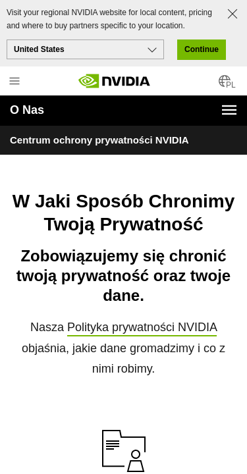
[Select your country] (85, 49)
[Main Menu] (14, 82)
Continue (201, 49)
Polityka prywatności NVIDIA (142, 316)
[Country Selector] (225, 85)
